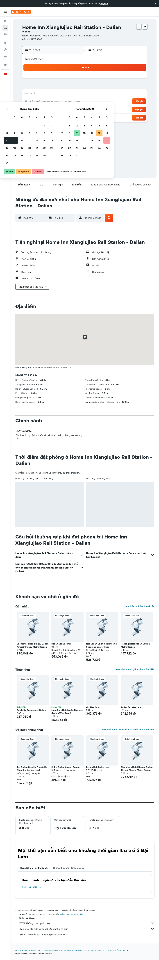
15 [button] (67, 94)
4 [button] (37, 86)
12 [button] (44, 94)
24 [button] (29, 109)
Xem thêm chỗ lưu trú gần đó (139, 606)
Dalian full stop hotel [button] (131, 707)
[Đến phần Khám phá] (5, 43)
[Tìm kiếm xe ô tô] (5, 34)
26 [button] (44, 109)
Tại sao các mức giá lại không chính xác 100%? (86, 934)
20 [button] (52, 101)
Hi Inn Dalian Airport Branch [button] (65, 767)
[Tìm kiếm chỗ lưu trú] (5, 28)
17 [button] (30, 101)
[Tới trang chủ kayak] (21, 12)
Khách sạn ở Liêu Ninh (94, 950)
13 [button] (52, 94)
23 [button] (74, 101)
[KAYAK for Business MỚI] (5, 56)
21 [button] (59, 101)
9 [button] (74, 86)
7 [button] (59, 86)
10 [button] (29, 94)
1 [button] (66, 79)
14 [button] (59, 94)
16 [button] (74, 94)
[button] (155, 3)
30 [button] (74, 109)
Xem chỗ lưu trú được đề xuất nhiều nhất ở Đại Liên (128, 729)
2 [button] (74, 79)
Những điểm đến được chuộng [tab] (68, 868)
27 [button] (52, 109)
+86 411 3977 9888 (32, 39)
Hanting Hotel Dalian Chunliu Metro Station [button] (135, 645)
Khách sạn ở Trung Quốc (71, 950)
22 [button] (67, 101)
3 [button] (29, 86)
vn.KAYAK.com (21, 950)
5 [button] (44, 86)
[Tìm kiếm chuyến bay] (5, 21)
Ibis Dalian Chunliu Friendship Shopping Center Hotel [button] (101, 645)
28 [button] (59, 109)
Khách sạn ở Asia (50, 950)
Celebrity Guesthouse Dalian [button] (31, 710)
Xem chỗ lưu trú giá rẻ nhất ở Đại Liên (135, 669)
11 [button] (37, 94)
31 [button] (30, 116)
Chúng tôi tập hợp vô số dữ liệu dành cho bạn (86, 929)
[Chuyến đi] (5, 65)
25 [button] (37, 109)
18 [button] (37, 101)
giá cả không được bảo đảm (71, 914)
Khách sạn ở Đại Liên (32, 887)
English (104, 3)
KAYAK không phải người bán (86, 923)
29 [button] (67, 109)
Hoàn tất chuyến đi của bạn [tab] (34, 868)
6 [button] (52, 86)
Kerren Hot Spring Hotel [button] (98, 767)
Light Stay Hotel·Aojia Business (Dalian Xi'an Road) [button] (67, 712)
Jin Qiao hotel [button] (93, 707)
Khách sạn (35, 950)
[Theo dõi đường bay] (5, 50)
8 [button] (67, 86)
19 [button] (44, 101)
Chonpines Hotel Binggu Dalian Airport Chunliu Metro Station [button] (32, 645)
